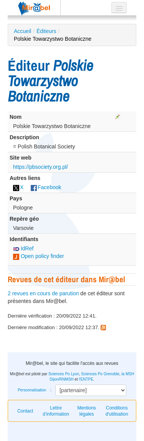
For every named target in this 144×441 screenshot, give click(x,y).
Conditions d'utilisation (117, 411)
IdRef (23, 248)
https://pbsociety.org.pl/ (40, 167)
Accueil (22, 31)
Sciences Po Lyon (63, 374)
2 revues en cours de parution (43, 293)
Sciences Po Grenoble (100, 374)
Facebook (46, 187)
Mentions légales (86, 411)
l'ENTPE (86, 379)
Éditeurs (46, 31)
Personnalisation (32, 390)
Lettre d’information (56, 411)
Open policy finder (38, 256)
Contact (25, 411)
